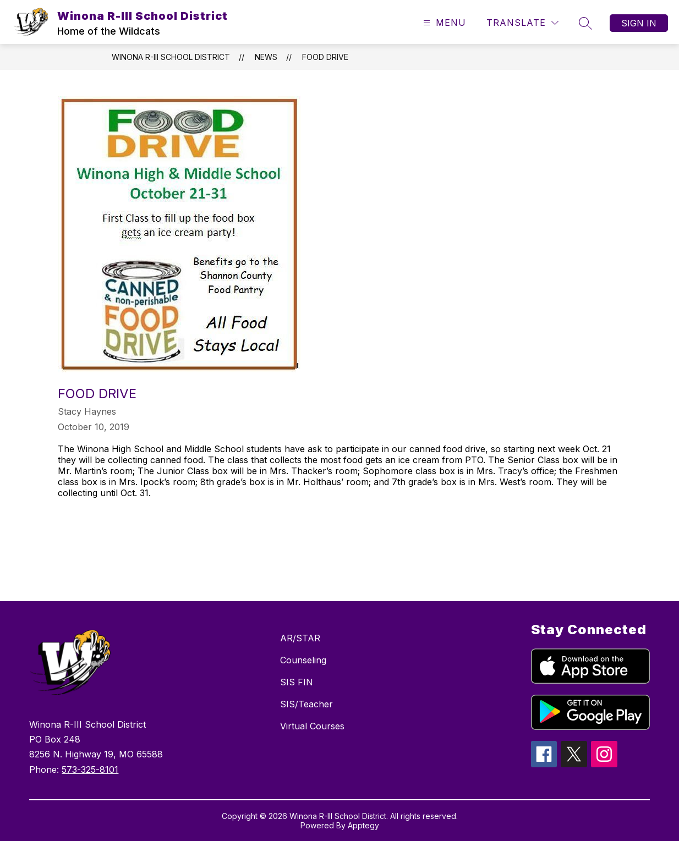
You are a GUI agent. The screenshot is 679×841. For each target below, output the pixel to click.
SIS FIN (296, 682)
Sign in (638, 23)
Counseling (303, 660)
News (266, 57)
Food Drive (325, 57)
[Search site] (585, 23)
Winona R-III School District (171, 57)
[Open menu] (443, 23)
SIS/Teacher (306, 704)
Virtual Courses (312, 726)
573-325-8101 (90, 769)
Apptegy (363, 825)
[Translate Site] (522, 23)
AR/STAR (300, 638)
